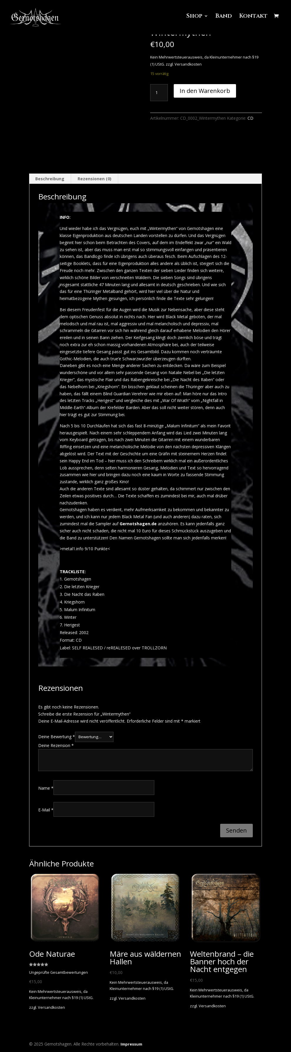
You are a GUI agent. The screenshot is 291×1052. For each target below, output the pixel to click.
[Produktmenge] (159, 92)
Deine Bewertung (56, 736)
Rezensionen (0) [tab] (94, 179)
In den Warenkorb (205, 91)
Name (45, 788)
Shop (193, 20)
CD (250, 118)
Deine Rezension (56, 745)
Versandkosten (188, 64)
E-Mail (45, 810)
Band (223, 20)
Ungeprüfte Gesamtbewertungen (58, 972)
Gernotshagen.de (138, 523)
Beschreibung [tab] (49, 179)
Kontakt (253, 20)
